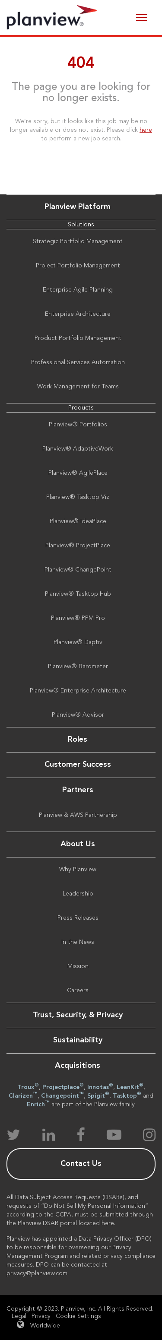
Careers (78, 991)
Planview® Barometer (78, 667)
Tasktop (127, 1095)
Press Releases (77, 918)
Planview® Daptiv (78, 642)
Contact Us (81, 1164)
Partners (77, 790)
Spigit (98, 1095)
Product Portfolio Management (78, 338)
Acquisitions (77, 1066)
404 (81, 64)
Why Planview (77, 870)
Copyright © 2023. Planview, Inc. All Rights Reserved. (79, 1309)
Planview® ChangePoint (77, 570)
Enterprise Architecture (78, 314)
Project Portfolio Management (78, 266)
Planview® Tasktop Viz (77, 497)
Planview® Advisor (78, 715)
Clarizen (23, 1095)
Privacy (41, 1316)
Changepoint (62, 1095)
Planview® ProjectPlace (77, 546)
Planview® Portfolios (78, 425)
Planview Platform (77, 207)
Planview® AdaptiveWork (77, 449)
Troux (28, 1086)
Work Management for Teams (78, 387)
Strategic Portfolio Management (78, 241)
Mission (78, 966)
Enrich (38, 1103)
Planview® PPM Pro (78, 618)
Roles (77, 739)
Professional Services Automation (78, 362)
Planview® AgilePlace (78, 473)
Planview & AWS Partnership (78, 815)
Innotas (100, 1086)
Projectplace (63, 1086)
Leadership (78, 894)
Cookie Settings (78, 1316)
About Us (77, 844)
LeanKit (130, 1086)
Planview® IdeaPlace (78, 521)
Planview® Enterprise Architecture (78, 691)
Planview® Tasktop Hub (78, 594)
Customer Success (77, 764)
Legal (19, 1316)
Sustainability (77, 1040)
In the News (77, 942)
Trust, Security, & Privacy (78, 1015)
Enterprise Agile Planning (78, 290)
